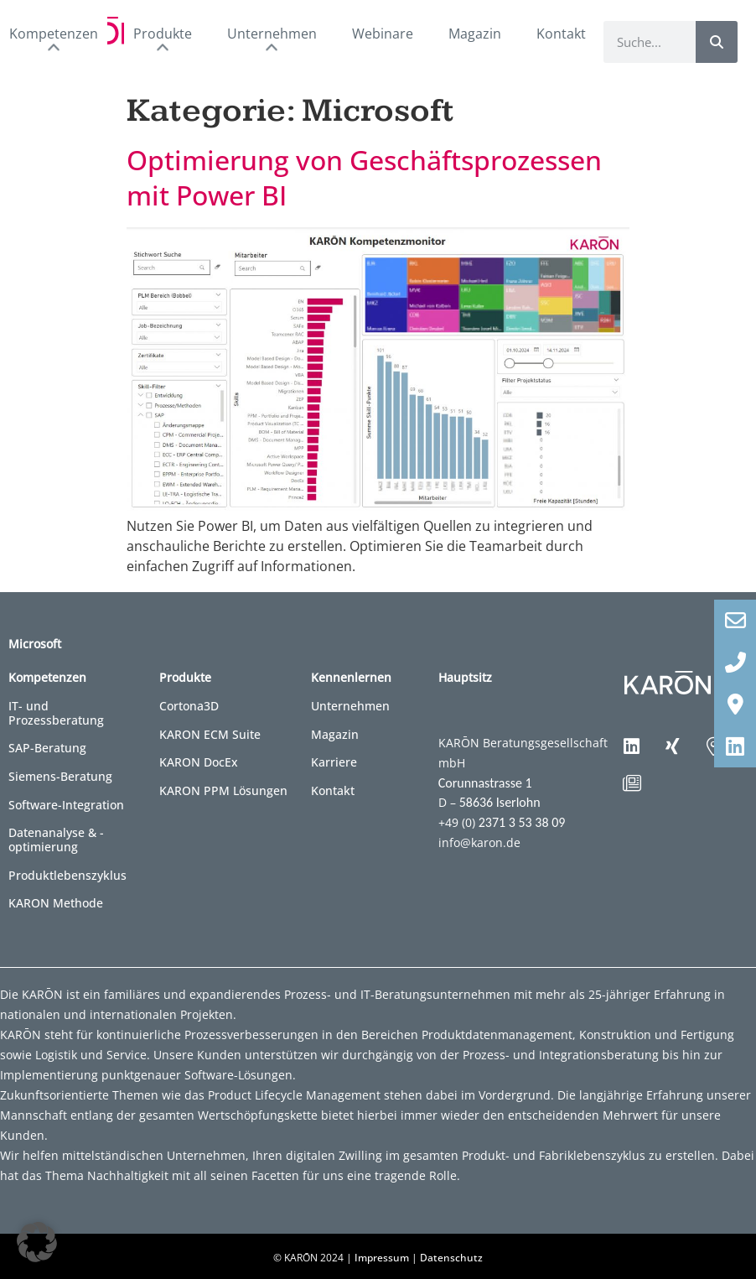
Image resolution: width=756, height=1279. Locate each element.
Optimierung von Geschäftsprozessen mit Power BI (364, 177)
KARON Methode (55, 903)
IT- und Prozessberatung (56, 713)
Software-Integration (66, 805)
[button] (37, 1242)
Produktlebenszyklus (67, 875)
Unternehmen (350, 706)
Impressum (382, 1257)
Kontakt (561, 33)
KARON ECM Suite (210, 734)
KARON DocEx (198, 762)
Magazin (474, 33)
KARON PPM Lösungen (223, 790)
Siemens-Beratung (60, 776)
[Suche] (717, 42)
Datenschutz (451, 1257)
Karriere (334, 762)
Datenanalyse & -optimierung (56, 839)
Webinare (382, 33)
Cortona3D (189, 706)
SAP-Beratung (47, 748)
